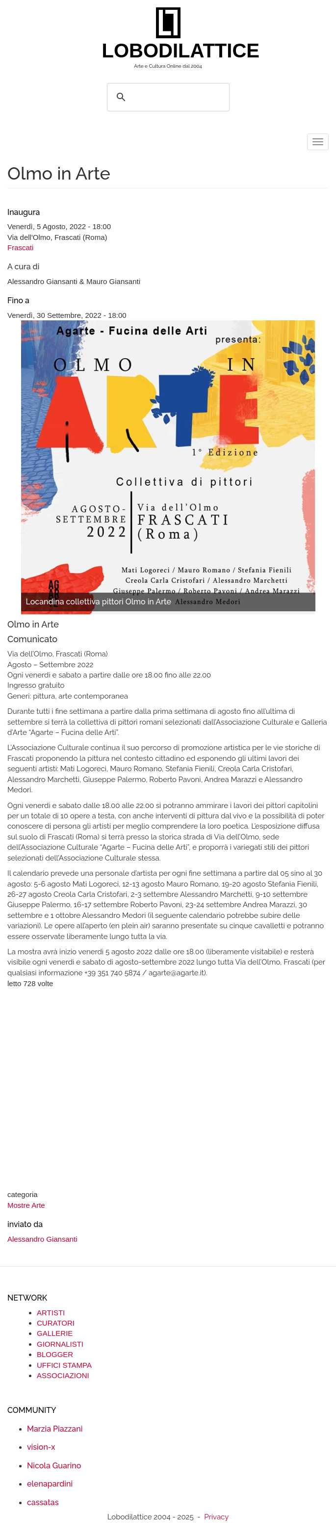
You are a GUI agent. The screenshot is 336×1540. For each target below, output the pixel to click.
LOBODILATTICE (172, 50)
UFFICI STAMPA (64, 1365)
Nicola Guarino (54, 1465)
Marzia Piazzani (54, 1429)
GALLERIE (55, 1333)
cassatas (42, 1502)
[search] (167, 97)
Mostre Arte (26, 1205)
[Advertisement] (168, 1090)
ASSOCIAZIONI (63, 1375)
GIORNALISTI (60, 1344)
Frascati (20, 247)
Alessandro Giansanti (42, 1239)
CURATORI (56, 1323)
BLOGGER (55, 1354)
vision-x (41, 1447)
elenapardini (50, 1483)
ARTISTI (51, 1312)
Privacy (216, 1517)
